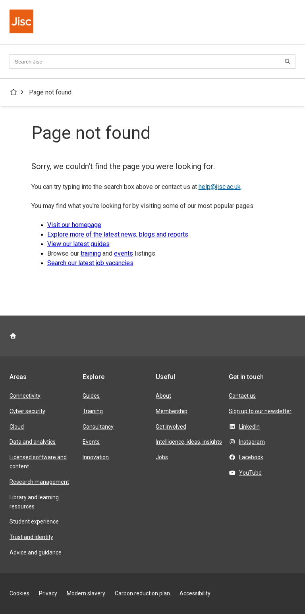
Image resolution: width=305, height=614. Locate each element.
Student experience (34, 521)
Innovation (96, 457)
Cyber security (27, 411)
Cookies (19, 593)
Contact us (242, 396)
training (91, 253)
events (123, 253)
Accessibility (195, 593)
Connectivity (25, 396)
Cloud (17, 426)
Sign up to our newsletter (260, 411)
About (163, 396)
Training (93, 411)
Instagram (252, 442)
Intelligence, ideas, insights (189, 442)
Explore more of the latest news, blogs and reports (117, 234)
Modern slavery (86, 593)
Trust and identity (31, 537)
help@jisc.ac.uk (220, 187)
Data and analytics (33, 442)
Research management (39, 482)
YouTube (250, 473)
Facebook (251, 457)
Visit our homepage (74, 225)
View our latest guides (78, 244)
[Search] (288, 61)
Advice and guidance (36, 552)
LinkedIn (249, 426)
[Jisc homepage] (22, 22)
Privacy (48, 593)
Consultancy (98, 426)
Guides (91, 396)
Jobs (162, 457)
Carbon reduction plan (142, 593)
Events (91, 442)
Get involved (171, 426)
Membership (171, 411)
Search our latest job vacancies (90, 263)
